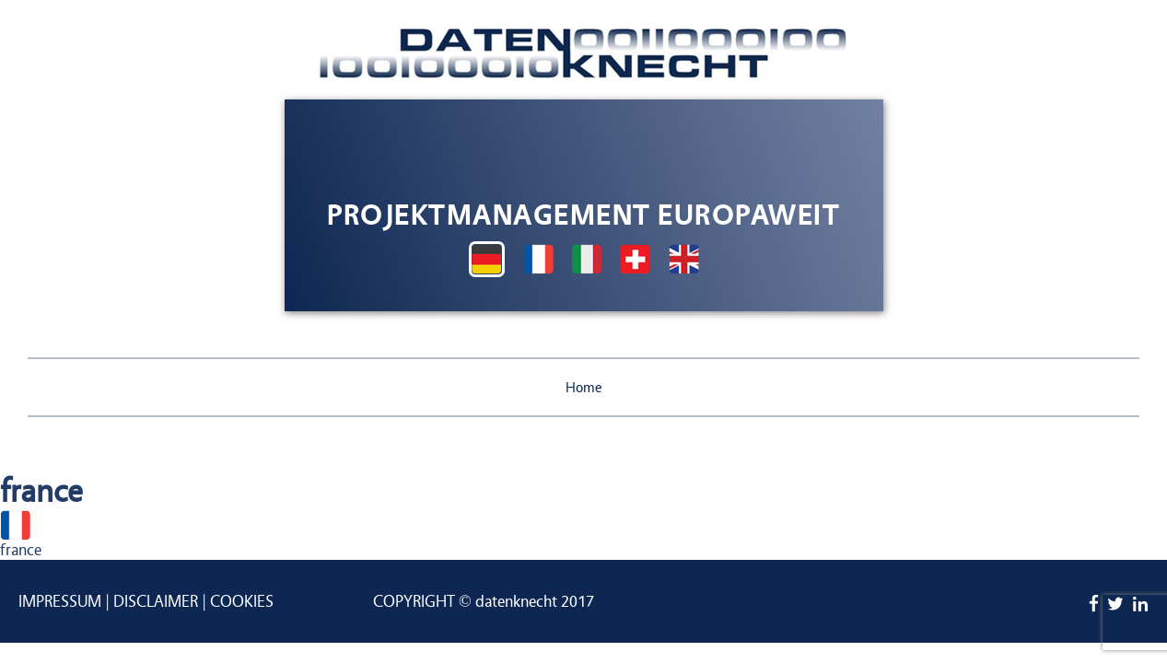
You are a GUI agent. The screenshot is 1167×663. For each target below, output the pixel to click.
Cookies (242, 601)
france (20, 550)
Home (584, 387)
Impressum (59, 601)
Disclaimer (155, 601)
